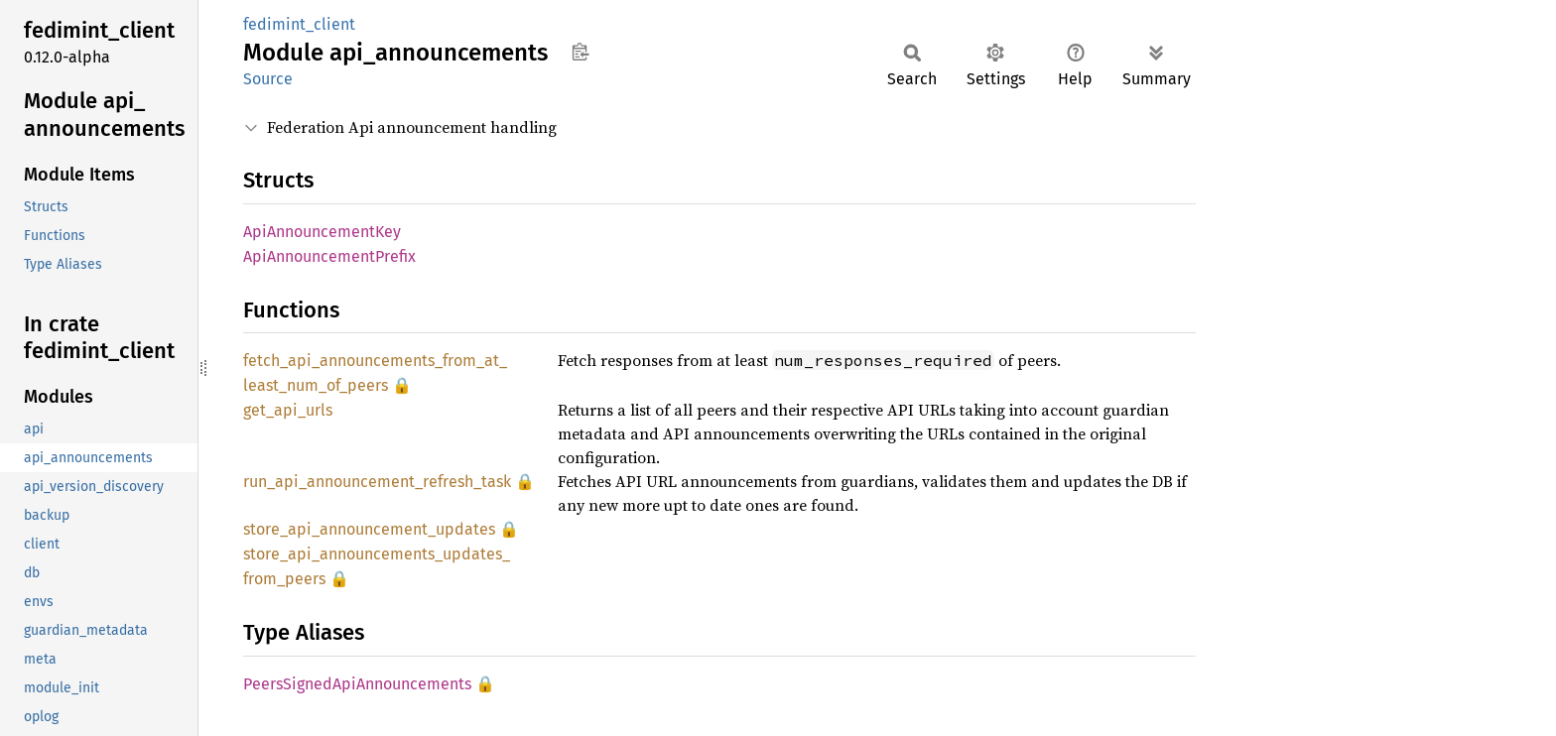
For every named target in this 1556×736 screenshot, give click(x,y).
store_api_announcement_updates (369, 529)
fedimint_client (299, 24)
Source (268, 78)
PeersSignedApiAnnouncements (357, 684)
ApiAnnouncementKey (322, 231)
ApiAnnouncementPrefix (329, 256)
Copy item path (580, 51)
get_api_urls (287, 410)
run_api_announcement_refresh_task (377, 481)
